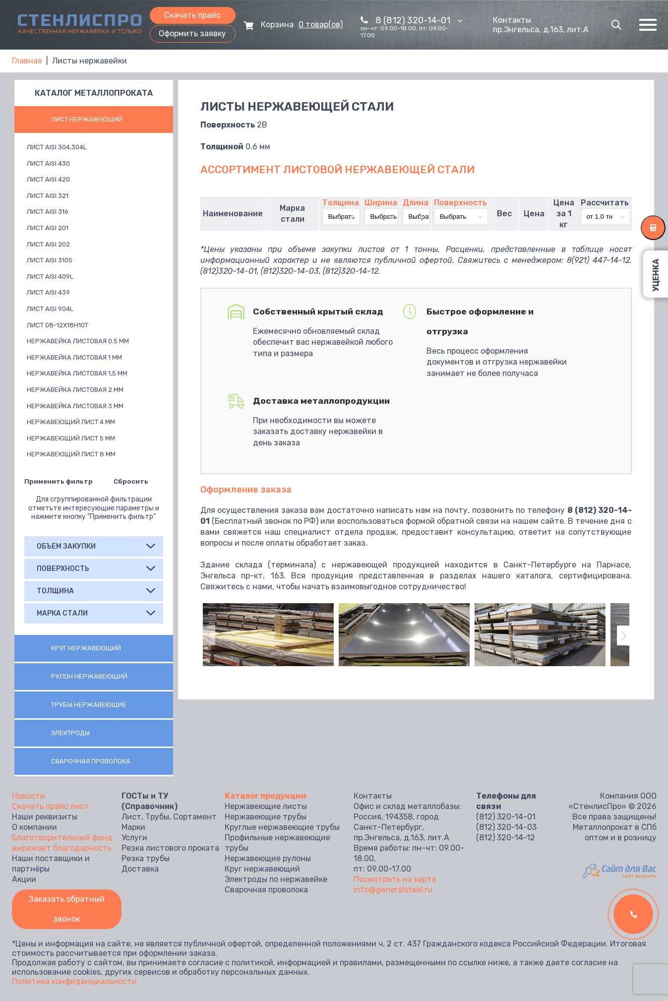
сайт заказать (639, 876)
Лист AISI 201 (47, 228)
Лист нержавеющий (86, 119)
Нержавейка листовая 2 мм (75, 389)
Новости (28, 796)
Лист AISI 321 (47, 195)
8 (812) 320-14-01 (418, 20)
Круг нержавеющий (86, 648)
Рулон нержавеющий (89, 676)
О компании (34, 827)
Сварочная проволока (90, 761)
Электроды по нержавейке (276, 879)
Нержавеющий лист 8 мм (71, 454)
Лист (131, 816)
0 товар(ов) (321, 24)
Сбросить (131, 481)
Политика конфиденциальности (74, 981)
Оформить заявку (192, 33)
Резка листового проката (170, 848)
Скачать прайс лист (50, 806)
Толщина (340, 202)
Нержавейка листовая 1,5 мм (77, 373)
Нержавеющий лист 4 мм (71, 422)
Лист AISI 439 (48, 292)
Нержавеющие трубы (265, 816)
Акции (24, 879)
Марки (133, 827)
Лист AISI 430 (48, 163)
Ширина (380, 202)
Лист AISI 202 (48, 244)
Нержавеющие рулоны (268, 858)
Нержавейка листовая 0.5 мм (78, 341)
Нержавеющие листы (266, 806)
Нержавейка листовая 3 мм (75, 406)
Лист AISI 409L (50, 276)
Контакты (512, 20)
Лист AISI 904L (50, 309)
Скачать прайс (192, 15)
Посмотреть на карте (395, 879)
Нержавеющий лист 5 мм (71, 438)
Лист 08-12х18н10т (57, 325)
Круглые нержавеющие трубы (282, 827)
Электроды (70, 733)
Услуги (134, 837)
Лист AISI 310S (49, 260)
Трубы (157, 816)
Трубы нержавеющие (88, 704)
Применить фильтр (58, 481)
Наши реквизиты (44, 816)
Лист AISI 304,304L (57, 147)
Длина (415, 202)
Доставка (140, 869)
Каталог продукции (265, 796)
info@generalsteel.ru (393, 889)
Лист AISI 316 (47, 211)
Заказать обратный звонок (67, 909)
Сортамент (195, 816)
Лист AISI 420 (48, 179)
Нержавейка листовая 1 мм (74, 357)
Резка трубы (145, 858)
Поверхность (460, 202)
